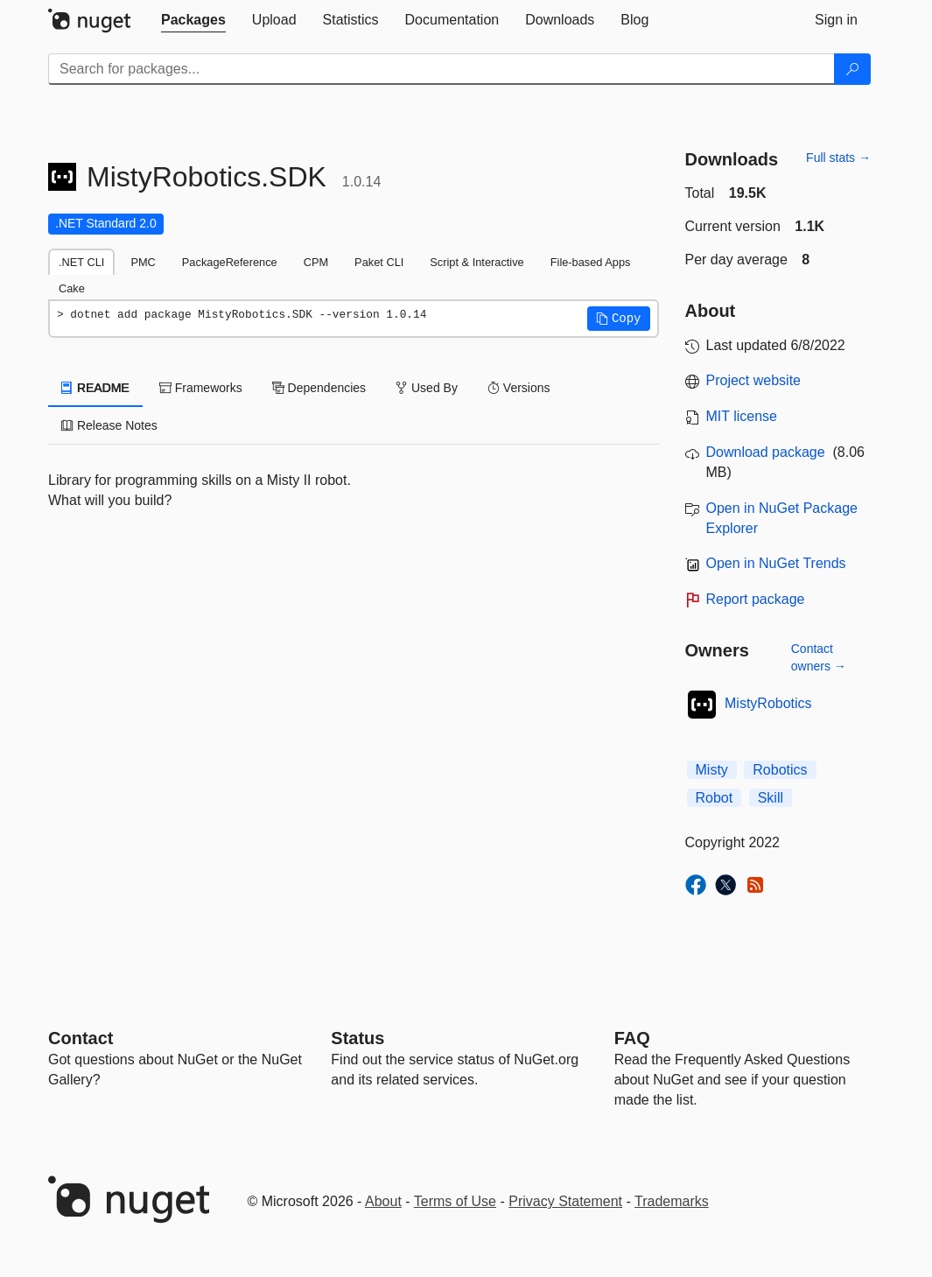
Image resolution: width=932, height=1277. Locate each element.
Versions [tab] (518, 387)
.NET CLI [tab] (81, 262)
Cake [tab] (72, 288)
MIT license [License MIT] (742, 416)
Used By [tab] (427, 387)
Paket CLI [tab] (378, 262)
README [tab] (95, 387)
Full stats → (838, 158)
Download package (765, 452)
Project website (754, 380)
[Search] (852, 69)
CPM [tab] (316, 262)
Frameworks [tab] (200, 387)
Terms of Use (455, 1201)
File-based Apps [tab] (590, 262)
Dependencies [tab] (319, 387)
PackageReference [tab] (229, 262)
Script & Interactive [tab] (476, 262)
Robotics (780, 769)
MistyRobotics (768, 703)
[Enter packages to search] (441, 69)
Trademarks (671, 1201)
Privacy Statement (565, 1201)
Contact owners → (818, 657)
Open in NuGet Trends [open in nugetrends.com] (776, 563)
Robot (714, 797)
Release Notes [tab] (109, 425)
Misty (712, 769)
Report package (755, 599)
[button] (618, 318)
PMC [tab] (142, 262)
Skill (770, 797)
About (383, 1201)
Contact (80, 1038)
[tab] (193, 20)
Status (357, 1038)
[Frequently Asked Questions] (632, 1038)
